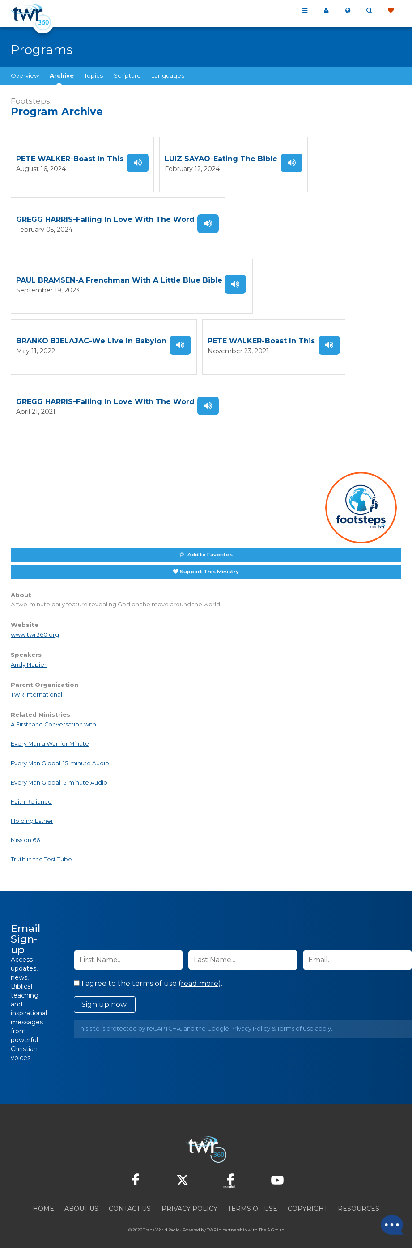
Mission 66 (25, 831)
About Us (81, 1200)
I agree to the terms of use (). (148, 974)
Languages (167, 75)
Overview (25, 75)
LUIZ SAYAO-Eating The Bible (221, 158)
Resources (358, 1200)
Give (390, 10)
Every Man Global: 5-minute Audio (59, 773)
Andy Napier (29, 655)
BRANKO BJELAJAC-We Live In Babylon (91, 336)
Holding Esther (32, 812)
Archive (62, 75)
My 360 (326, 10)
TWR (211, 1221)
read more (199, 974)
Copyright (307, 1200)
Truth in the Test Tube (41, 850)
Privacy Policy (250, 1019)
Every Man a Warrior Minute (50, 735)
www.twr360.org (35, 625)
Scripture (127, 75)
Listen (138, 162)
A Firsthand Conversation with (53, 716)
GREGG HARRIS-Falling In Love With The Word (105, 217)
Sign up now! (104, 995)
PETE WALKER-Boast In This (69, 158)
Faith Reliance (31, 793)
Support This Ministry (209, 563)
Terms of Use (295, 1019)
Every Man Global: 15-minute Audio (60, 754)
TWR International (36, 686)
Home (43, 1200)
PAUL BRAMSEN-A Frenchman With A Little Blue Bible (119, 277)
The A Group (271, 1221)
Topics (93, 75)
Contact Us (130, 1200)
